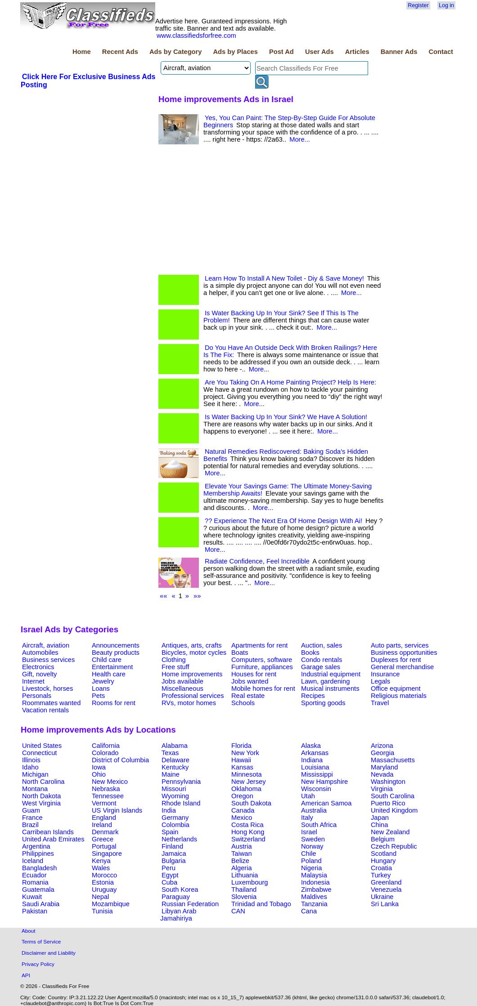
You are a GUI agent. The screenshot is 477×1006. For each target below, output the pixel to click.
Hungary (383, 860)
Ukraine (382, 896)
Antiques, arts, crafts (192, 645)
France (32, 817)
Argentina (36, 846)
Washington (388, 781)
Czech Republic (394, 846)
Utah (308, 796)
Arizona (382, 745)
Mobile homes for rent (263, 688)
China (379, 824)
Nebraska (106, 788)
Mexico (241, 817)
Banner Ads (399, 51)
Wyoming (175, 796)
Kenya (101, 860)
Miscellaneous (182, 688)
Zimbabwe (316, 889)
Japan (380, 817)
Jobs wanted (249, 681)
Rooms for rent (113, 702)
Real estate (248, 695)
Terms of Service (41, 941)
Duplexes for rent (396, 659)
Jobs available (182, 681)
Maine (171, 774)
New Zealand (390, 832)
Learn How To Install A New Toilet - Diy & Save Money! (284, 278)
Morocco (104, 875)
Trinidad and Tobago (261, 904)
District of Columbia (120, 760)
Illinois (31, 760)
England (104, 817)
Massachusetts (393, 760)
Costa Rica (247, 824)
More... (299, 139)
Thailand (243, 889)
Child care (107, 659)
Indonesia (315, 882)
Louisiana (315, 767)
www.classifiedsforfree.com (196, 35)
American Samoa (326, 803)
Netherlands (179, 839)
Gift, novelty (39, 674)
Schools (243, 702)
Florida (241, 745)
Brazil (30, 824)
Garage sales (320, 667)
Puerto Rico (388, 803)
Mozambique (111, 904)
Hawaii (241, 760)
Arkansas (314, 752)
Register (418, 5)
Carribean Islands (48, 832)
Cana (309, 911)
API (26, 975)
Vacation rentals (45, 710)
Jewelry (103, 681)
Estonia (103, 882)
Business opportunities (404, 652)
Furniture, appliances (262, 667)
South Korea (180, 889)
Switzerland (248, 839)
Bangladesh (39, 868)
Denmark (105, 832)
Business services (48, 659)
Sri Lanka (385, 904)
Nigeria (311, 868)
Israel (309, 832)
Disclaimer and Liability (49, 953)
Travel (380, 702)
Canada (242, 810)
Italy (307, 817)
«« (163, 595)
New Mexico (110, 781)
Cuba (169, 882)
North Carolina (43, 781)
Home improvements (192, 674)
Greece (102, 839)
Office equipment (396, 688)
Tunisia (102, 911)
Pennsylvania (181, 781)
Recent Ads (120, 51)
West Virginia (41, 803)
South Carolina (392, 796)
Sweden (313, 839)
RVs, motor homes (189, 702)
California (106, 745)
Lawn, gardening (325, 681)
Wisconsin (316, 788)
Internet (33, 681)
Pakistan (34, 911)
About (29, 931)
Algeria (241, 868)
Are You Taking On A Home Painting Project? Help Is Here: (290, 382)
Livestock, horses (47, 688)
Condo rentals (321, 659)
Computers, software (261, 659)
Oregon (242, 796)
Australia (314, 810)
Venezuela (386, 889)
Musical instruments (330, 688)
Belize (240, 860)
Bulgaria (174, 860)
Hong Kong (247, 832)
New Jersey (248, 781)
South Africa (319, 824)
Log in (446, 5)
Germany (175, 817)
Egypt (170, 875)
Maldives (314, 896)
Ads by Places (235, 51)
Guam (31, 810)
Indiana (312, 760)
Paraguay (176, 896)
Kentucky (175, 767)
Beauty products (116, 652)
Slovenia (243, 896)
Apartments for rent (259, 645)
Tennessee (108, 796)
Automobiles (40, 652)
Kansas (242, 767)
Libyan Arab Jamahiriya (178, 915)
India (169, 810)
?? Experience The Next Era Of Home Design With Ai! (283, 520)
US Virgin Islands (117, 810)
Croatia (381, 868)
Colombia (175, 824)
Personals (36, 695)
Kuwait (32, 896)
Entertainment (112, 667)
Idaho (30, 767)
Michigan (35, 774)
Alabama (175, 745)
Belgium (383, 839)
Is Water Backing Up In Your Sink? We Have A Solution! (286, 416)
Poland (311, 860)
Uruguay (104, 889)
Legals (380, 681)
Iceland (32, 860)
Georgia (382, 752)
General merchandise (402, 667)
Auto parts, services (400, 645)
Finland (172, 846)
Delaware (175, 760)
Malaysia (314, 875)
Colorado (105, 752)
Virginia (382, 788)
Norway (312, 846)
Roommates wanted (51, 702)
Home (81, 51)
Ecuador (34, 875)
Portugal (104, 846)
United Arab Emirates (53, 839)
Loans (101, 688)
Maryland (384, 767)
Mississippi (317, 774)
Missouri (174, 788)
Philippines (38, 853)
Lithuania (244, 875)
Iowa (99, 767)
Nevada (382, 774)
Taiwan (241, 853)
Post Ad (281, 51)
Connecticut (39, 752)
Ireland (102, 824)
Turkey (381, 875)
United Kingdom (394, 810)
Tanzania (314, 904)
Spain (170, 832)
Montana (35, 788)
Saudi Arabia (40, 904)
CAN (238, 911)
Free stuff (175, 667)
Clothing (174, 659)
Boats (239, 652)
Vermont (104, 803)
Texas (170, 752)
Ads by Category (175, 51)
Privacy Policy (38, 964)
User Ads (319, 51)
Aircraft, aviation (45, 645)
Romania (35, 882)
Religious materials (399, 695)
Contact (440, 51)
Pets (98, 695)
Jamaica (174, 853)
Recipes (313, 695)
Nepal (100, 896)
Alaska (311, 745)
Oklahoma (246, 788)
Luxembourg (249, 882)
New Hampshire (324, 781)
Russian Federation (190, 904)
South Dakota (251, 803)
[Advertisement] (88, 157)
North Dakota (41, 796)
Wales (101, 868)
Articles (357, 51)
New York (245, 752)
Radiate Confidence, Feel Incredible (257, 561)
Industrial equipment (330, 674)
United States (42, 745)
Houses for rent (253, 674)
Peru (169, 868)
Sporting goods (323, 702)
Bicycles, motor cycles (194, 652)
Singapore (107, 853)
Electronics (38, 667)
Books (310, 652)
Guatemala (38, 889)
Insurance (385, 674)
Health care (109, 674)
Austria (241, 846)
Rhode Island (181, 803)
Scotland (383, 853)
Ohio (99, 774)
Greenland (386, 882)
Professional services (193, 695)
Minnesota (246, 774)
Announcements (116, 645)
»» (197, 595)
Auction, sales (321, 645)
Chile (308, 853)
